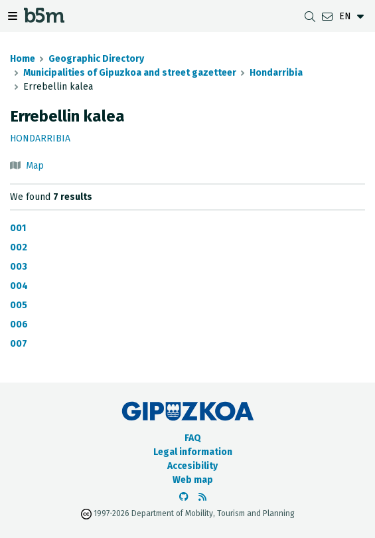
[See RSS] (202, 497)
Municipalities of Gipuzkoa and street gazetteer (129, 72)
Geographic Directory (96, 58)
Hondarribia (276, 72)
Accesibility (192, 466)
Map (35, 165)
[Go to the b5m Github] (183, 497)
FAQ (193, 438)
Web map (193, 480)
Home (22, 58)
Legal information (192, 452)
